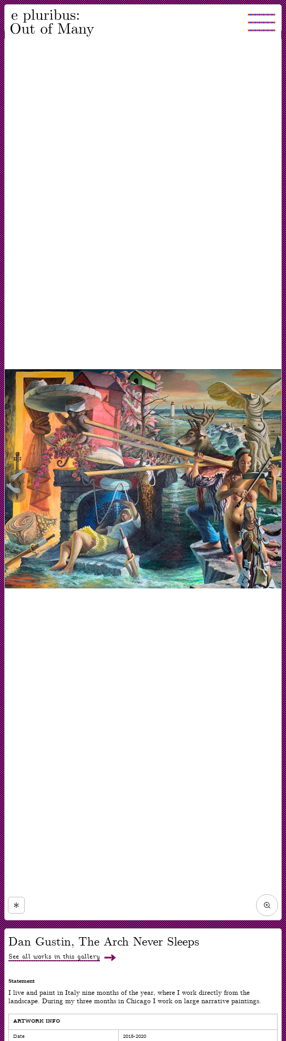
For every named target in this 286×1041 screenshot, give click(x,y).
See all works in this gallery (54, 956)
